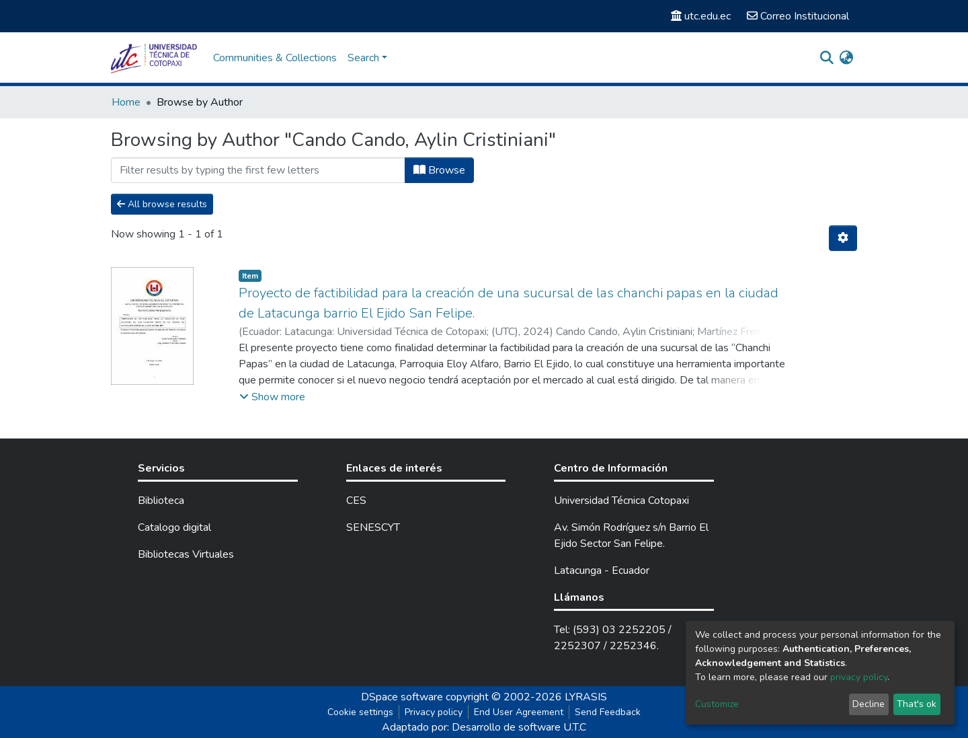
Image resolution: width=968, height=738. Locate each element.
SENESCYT (373, 527)
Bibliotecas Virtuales (186, 554)
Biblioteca (161, 500)
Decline (868, 704)
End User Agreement (518, 712)
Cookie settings (360, 712)
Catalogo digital (174, 527)
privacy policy (858, 677)
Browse (439, 170)
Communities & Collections (275, 57)
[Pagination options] (843, 238)
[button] (846, 58)
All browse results (162, 204)
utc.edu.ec (701, 16)
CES (356, 500)
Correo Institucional (798, 16)
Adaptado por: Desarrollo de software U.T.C (484, 727)
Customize (717, 704)
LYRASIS (586, 697)
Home (126, 102)
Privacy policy (433, 712)
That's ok (916, 704)
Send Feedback (608, 712)
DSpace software (402, 697)
